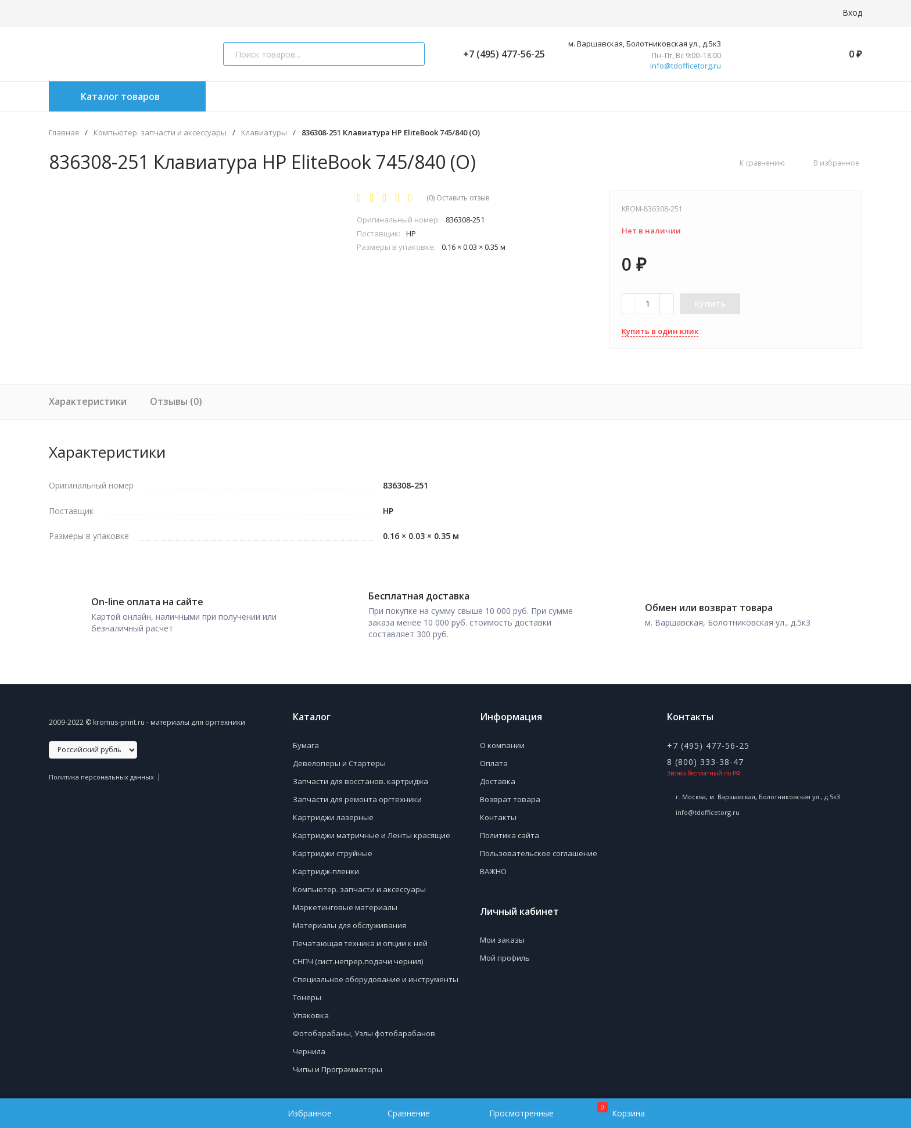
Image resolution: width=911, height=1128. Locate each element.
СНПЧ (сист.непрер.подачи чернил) (358, 957)
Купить (710, 303)
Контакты (498, 813)
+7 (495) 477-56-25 (499, 54)
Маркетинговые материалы (345, 903)
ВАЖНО (493, 867)
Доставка (497, 777)
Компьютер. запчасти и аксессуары (160, 132)
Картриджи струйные (332, 849)
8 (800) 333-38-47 (705, 757)
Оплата (494, 759)
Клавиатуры (264, 132)
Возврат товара (510, 795)
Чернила (309, 1047)
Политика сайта (509, 831)
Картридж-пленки (326, 867)
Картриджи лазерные (333, 813)
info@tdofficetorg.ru (685, 66)
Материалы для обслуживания (349, 921)
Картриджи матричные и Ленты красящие (371, 831)
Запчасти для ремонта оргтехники (357, 795)
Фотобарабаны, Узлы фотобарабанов (364, 1029)
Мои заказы (502, 936)
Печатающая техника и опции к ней (360, 939)
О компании (502, 741)
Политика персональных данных (101, 772)
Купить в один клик (660, 331)
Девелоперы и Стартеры (339, 759)
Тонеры (307, 993)
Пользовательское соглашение (538, 849)
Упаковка (311, 1011)
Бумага (306, 741)
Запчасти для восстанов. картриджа (360, 777)
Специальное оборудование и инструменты (375, 975)
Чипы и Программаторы (337, 1065)
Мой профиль (505, 954)
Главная (64, 132)
